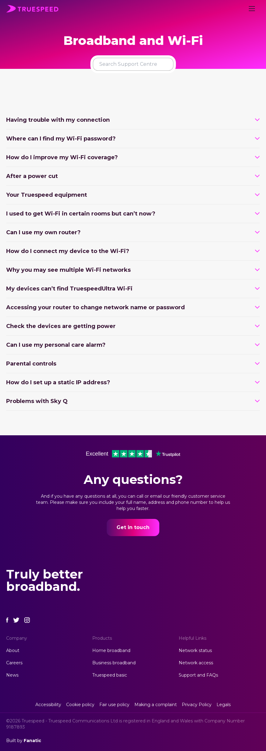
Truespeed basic (109, 675)
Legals (223, 704)
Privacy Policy (197, 704)
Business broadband (114, 663)
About (12, 650)
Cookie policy (80, 704)
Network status (195, 650)
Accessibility (48, 704)
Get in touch (133, 527)
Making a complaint (155, 704)
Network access (196, 663)
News (12, 675)
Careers (14, 663)
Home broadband (111, 650)
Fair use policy (114, 704)
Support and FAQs (198, 675)
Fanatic (32, 740)
